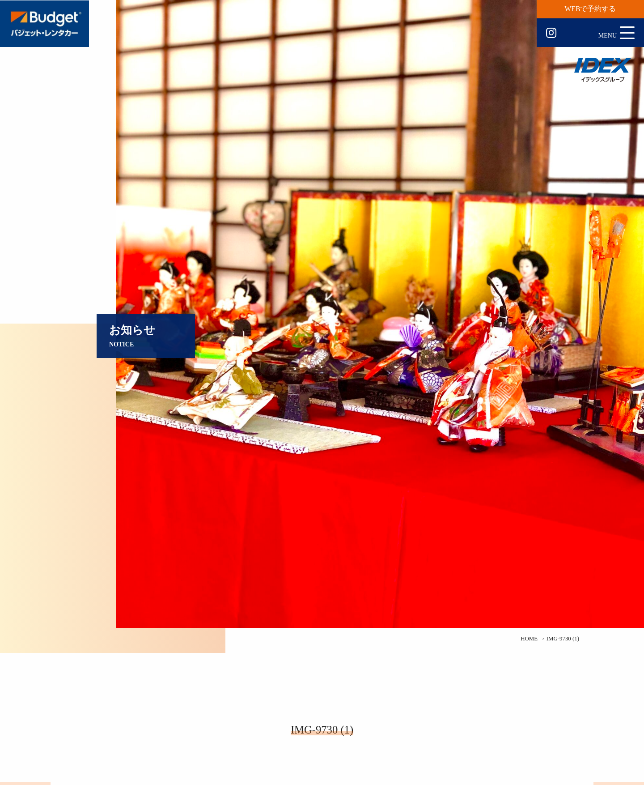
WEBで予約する (590, 9)
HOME (529, 639)
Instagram (551, 33)
